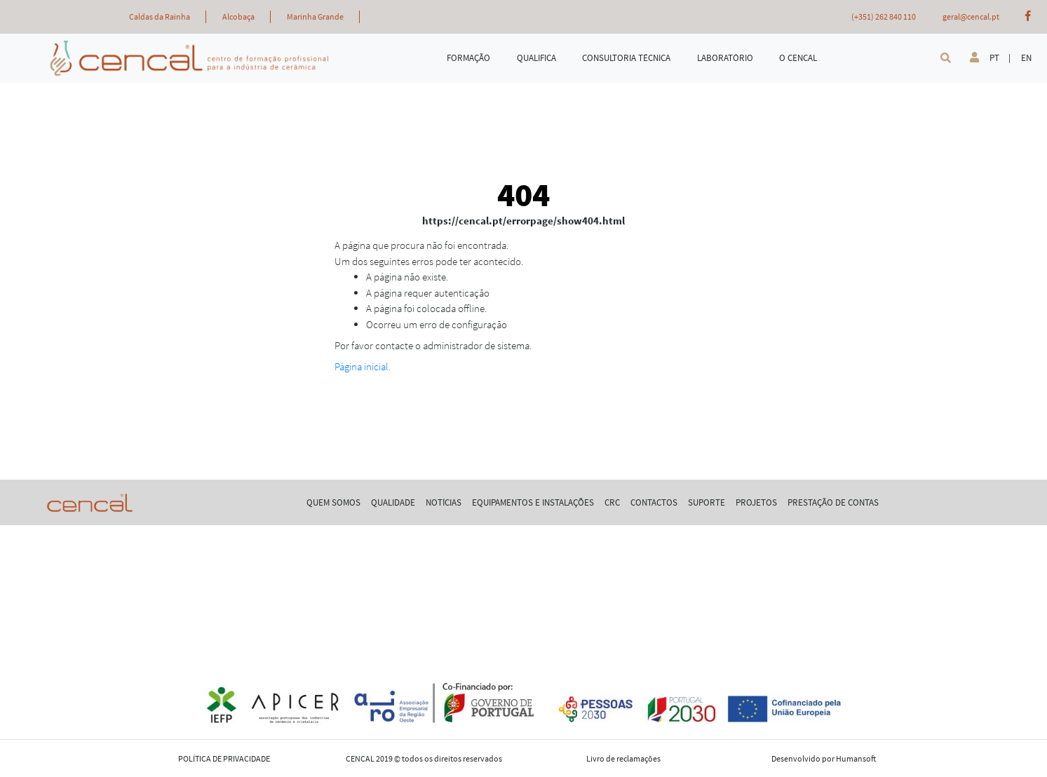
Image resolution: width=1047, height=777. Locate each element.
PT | (1000, 58)
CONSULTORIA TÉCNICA (626, 58)
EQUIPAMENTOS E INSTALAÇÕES (533, 502)
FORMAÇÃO (468, 58)
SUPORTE (706, 502)
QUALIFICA (536, 58)
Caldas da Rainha (159, 16)
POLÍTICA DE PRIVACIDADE (224, 758)
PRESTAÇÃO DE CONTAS (833, 502)
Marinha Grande (315, 16)
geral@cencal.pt (971, 16)
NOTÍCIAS (443, 502)
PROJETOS (756, 502)
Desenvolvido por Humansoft (823, 758)
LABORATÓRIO (725, 58)
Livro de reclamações (623, 758)
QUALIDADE (393, 502)
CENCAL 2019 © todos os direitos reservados (424, 758)
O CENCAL (798, 58)
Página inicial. (363, 366)
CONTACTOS (653, 502)
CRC (612, 502)
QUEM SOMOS (333, 502)
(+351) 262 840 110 (883, 16)
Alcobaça (238, 16)
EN (1026, 58)
